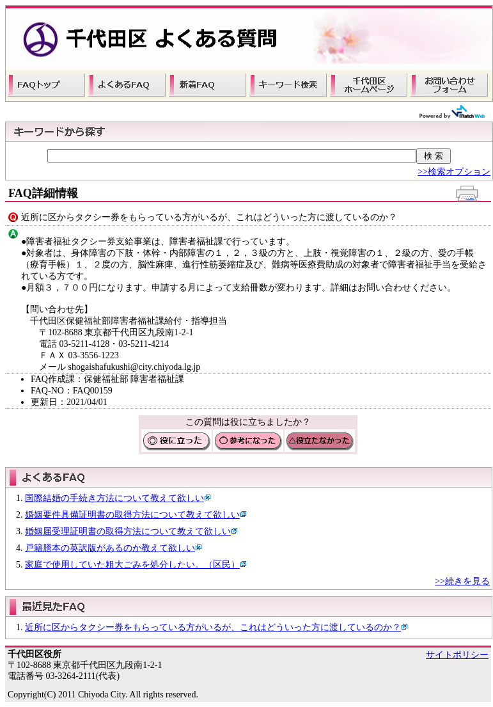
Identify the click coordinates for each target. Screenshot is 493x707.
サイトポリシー (457, 655)
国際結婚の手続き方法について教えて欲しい (114, 498)
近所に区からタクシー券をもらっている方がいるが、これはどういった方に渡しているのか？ (213, 627)
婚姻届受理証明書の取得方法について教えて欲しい (128, 531)
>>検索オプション (454, 172)
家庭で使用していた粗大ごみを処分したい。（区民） (132, 564)
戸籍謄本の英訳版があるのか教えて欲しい (110, 548)
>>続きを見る (462, 581)
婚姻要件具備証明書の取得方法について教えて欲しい (132, 515)
